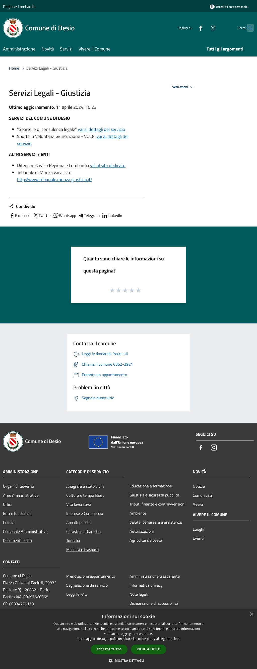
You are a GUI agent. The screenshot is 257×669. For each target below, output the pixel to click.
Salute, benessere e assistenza (156, 522)
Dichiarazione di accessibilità (154, 603)
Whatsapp (64, 215)
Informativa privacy (146, 585)
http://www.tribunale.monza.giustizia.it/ (54, 179)
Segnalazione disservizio (87, 585)
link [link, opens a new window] (176, 639)
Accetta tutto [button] (109, 649)
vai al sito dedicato (107, 165)
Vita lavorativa (78, 504)
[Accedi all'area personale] (228, 7)
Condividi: (22, 206)
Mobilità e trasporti (82, 549)
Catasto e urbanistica (84, 531)
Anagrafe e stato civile (85, 486)
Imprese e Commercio (84, 513)
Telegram (89, 215)
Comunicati (202, 495)
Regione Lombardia (19, 7)
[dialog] (128, 639)
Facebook (20, 215)
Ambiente (138, 513)
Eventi (198, 538)
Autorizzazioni (142, 531)
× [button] (251, 614)
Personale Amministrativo (25, 531)
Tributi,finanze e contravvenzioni (157, 504)
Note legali (139, 594)
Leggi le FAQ (76, 594)
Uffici (7, 504)
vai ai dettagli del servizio (101, 129)
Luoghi (198, 529)
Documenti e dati (17, 540)
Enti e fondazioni (17, 513)
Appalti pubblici (79, 522)
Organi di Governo (18, 486)
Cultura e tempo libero (85, 495)
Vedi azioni (183, 87)
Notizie (199, 486)
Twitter (42, 215)
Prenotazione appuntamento (90, 576)
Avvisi (198, 504)
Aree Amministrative (21, 495)
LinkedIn (112, 215)
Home (14, 68)
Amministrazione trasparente (155, 576)
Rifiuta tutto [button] (149, 649)
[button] (128, 660)
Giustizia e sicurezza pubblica (154, 495)
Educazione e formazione (151, 486)
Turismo (73, 540)
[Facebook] (191, 27)
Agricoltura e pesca (146, 540)
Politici (9, 522)
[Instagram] (203, 27)
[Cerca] (248, 28)
